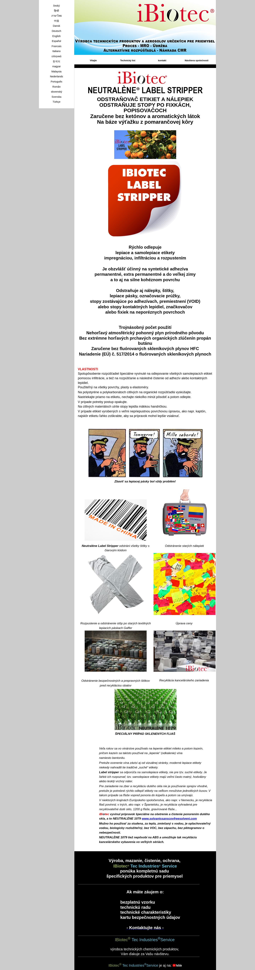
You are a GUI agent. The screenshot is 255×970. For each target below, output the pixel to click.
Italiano (56, 51)
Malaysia (57, 71)
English (56, 36)
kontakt (162, 60)
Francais (56, 46)
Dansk (56, 25)
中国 (56, 20)
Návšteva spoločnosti (196, 60)
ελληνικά (56, 56)
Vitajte (93, 60)
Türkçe (56, 101)
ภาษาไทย (56, 15)
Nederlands (56, 76)
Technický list (127, 60)
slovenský (56, 91)
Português (56, 81)
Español (56, 41)
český (56, 5)
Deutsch (56, 31)
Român (56, 86)
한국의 (56, 61)
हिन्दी (56, 10)
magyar (56, 66)
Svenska (56, 96)
